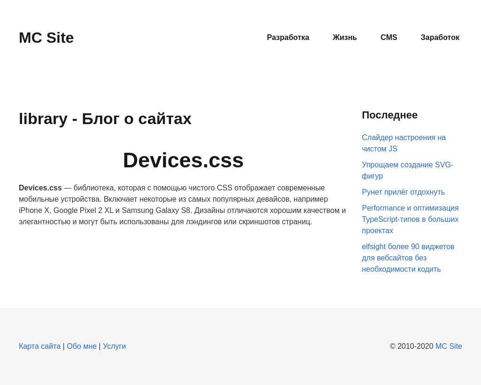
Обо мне (82, 346)
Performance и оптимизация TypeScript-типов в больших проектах (410, 219)
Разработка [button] (288, 37)
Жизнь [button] (345, 37)
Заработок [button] (440, 37)
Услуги (114, 346)
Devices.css (183, 160)
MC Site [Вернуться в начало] (46, 37)
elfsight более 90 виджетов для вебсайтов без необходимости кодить (408, 258)
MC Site (448, 346)
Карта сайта (40, 346)
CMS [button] (388, 37)
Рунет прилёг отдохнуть (403, 192)
